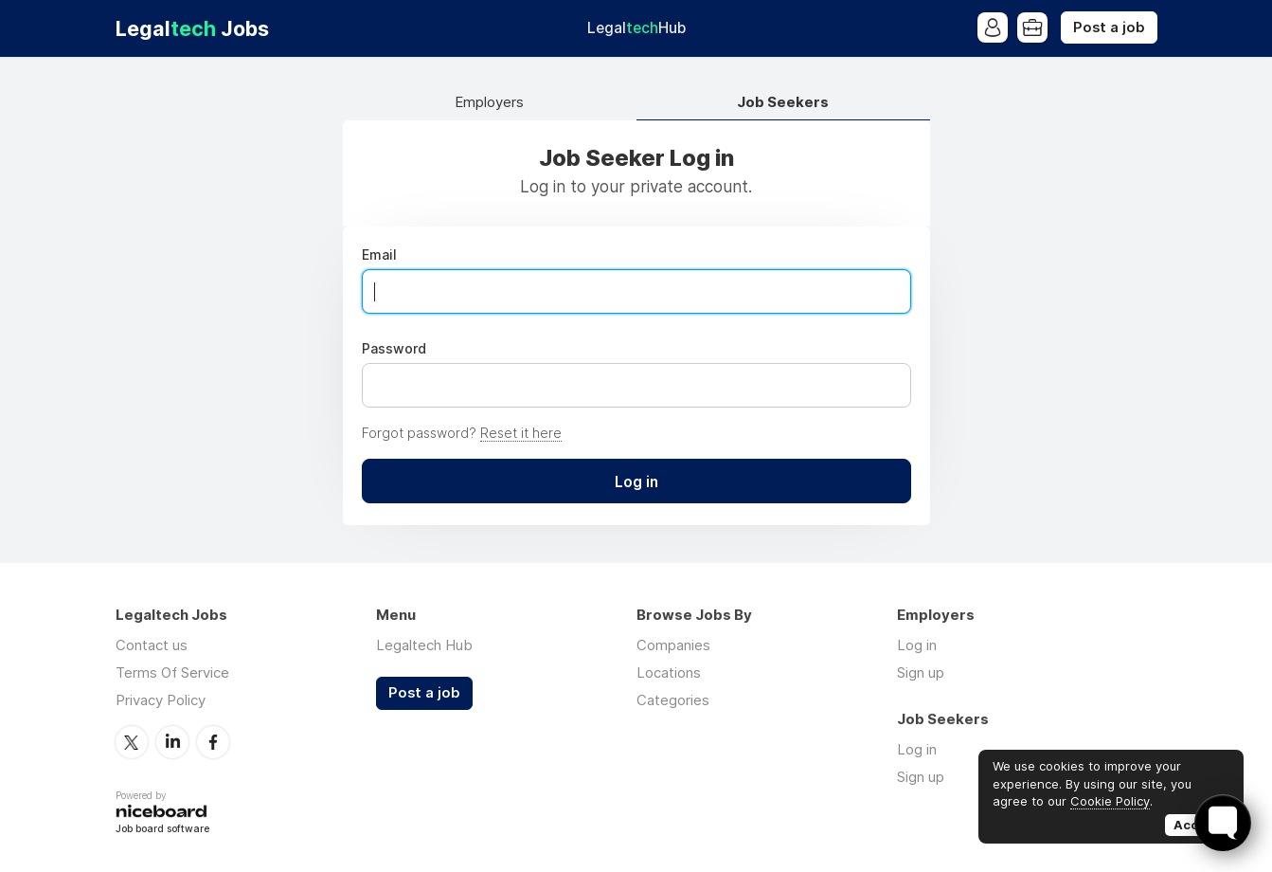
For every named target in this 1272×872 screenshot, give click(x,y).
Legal (636, 28)
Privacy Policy (161, 700)
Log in (917, 645)
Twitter (132, 742)
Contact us (152, 645)
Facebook (213, 742)
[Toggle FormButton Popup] (1222, 822)
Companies (673, 645)
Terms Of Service (172, 672)
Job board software (162, 830)
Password (394, 348)
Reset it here (521, 433)
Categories (672, 700)
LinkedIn (172, 742)
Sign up (920, 672)
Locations (668, 672)
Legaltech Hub (424, 645)
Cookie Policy (1110, 800)
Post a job (1109, 27)
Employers (489, 103)
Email (379, 255)
